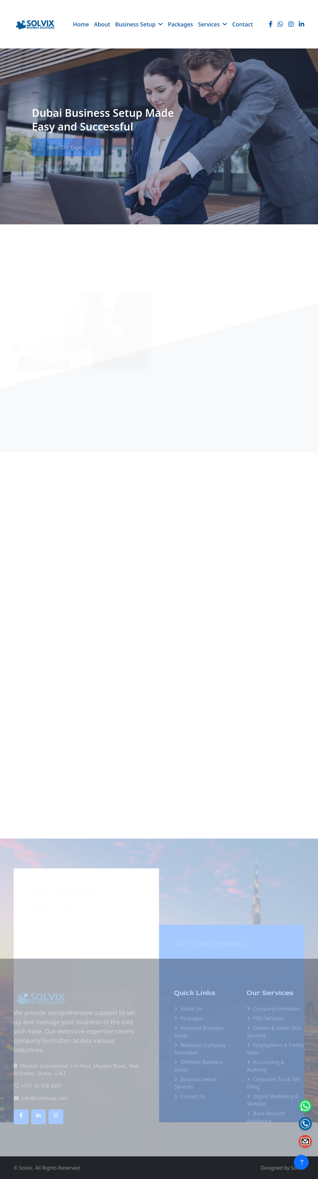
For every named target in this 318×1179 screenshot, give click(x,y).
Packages (180, 24)
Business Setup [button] (135, 24)
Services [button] (209, 24)
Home (81, 24)
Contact (242, 24)
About (102, 24)
